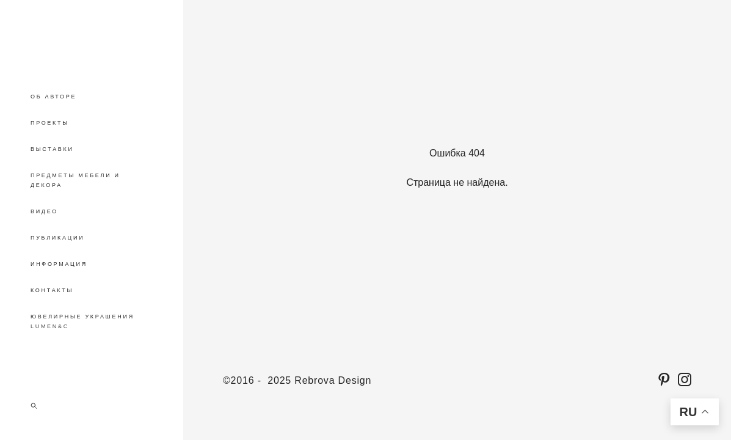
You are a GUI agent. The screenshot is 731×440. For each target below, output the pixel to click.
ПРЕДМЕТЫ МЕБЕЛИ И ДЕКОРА (75, 180)
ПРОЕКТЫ (50, 123)
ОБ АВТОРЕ (53, 97)
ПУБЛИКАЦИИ (57, 238)
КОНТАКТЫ (52, 290)
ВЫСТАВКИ (52, 149)
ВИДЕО (44, 211)
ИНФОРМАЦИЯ (59, 264)
